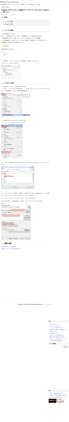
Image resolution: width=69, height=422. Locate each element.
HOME (3, 7)
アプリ (10, 4)
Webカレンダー (53, 324)
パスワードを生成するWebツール (57, 327)
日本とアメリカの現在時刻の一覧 (57, 335)
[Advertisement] (25, 261)
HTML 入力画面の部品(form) (56, 393)
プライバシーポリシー (47, 304)
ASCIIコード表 (53, 331)
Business (32, 4)
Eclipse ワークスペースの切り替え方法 (10, 248)
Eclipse (7, 7)
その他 (38, 4)
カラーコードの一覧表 (54, 325)
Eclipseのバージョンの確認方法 (8, 246)
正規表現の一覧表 (53, 333)
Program (4, 4)
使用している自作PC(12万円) (56, 397)
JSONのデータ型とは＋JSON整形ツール (58, 329)
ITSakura (2, 2)
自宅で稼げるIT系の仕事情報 (56, 340)
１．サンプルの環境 (8, 21)
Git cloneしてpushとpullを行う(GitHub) (58, 395)
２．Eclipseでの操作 (8, 24)
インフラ (17, 4)
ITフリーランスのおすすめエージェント (58, 338)
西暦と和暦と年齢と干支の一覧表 (57, 337)
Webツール (24, 4)
